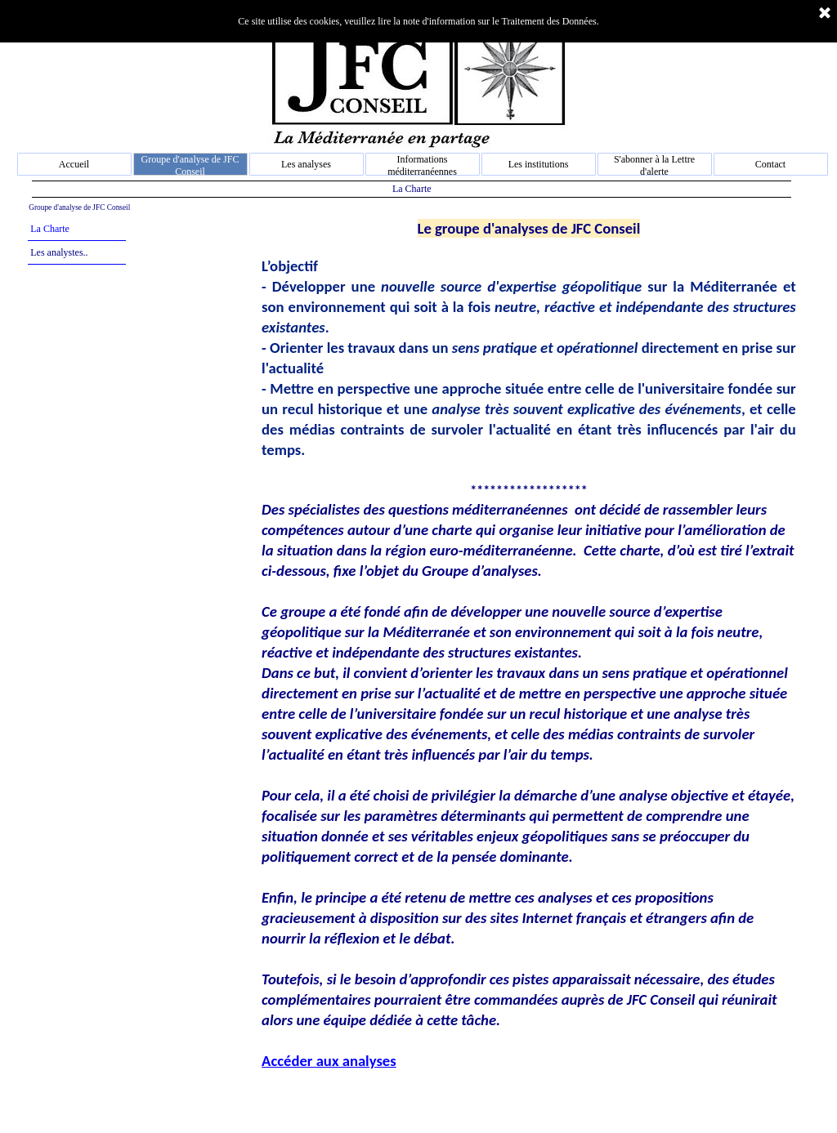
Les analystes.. (58, 252)
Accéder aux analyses (329, 1060)
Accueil (74, 164)
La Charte (49, 228)
